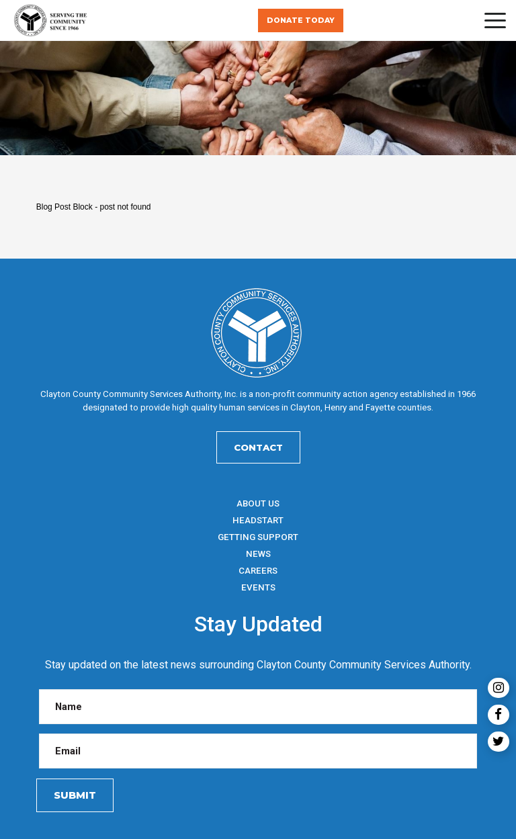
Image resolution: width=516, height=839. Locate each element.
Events (258, 587)
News (258, 554)
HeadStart (258, 520)
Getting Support (258, 537)
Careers (258, 571)
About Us (258, 503)
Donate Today (301, 20)
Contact (258, 447)
